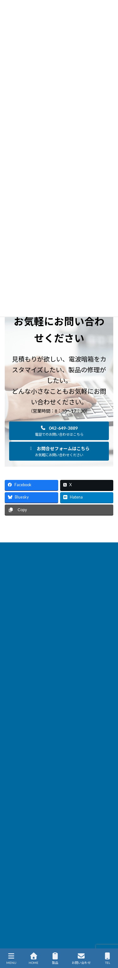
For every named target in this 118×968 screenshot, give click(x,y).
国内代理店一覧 (18, 606)
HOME (10, 548)
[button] (59, 430)
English (11, 653)
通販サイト (14, 641)
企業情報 (12, 618)
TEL (107, 959)
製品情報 (12, 560)
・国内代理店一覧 (25, 824)
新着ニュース (16, 571)
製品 (55, 959)
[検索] (95, 842)
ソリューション (18, 583)
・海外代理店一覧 (25, 832)
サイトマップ (16, 630)
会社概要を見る (27, 815)
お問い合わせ (81, 959)
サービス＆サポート (22, 595)
